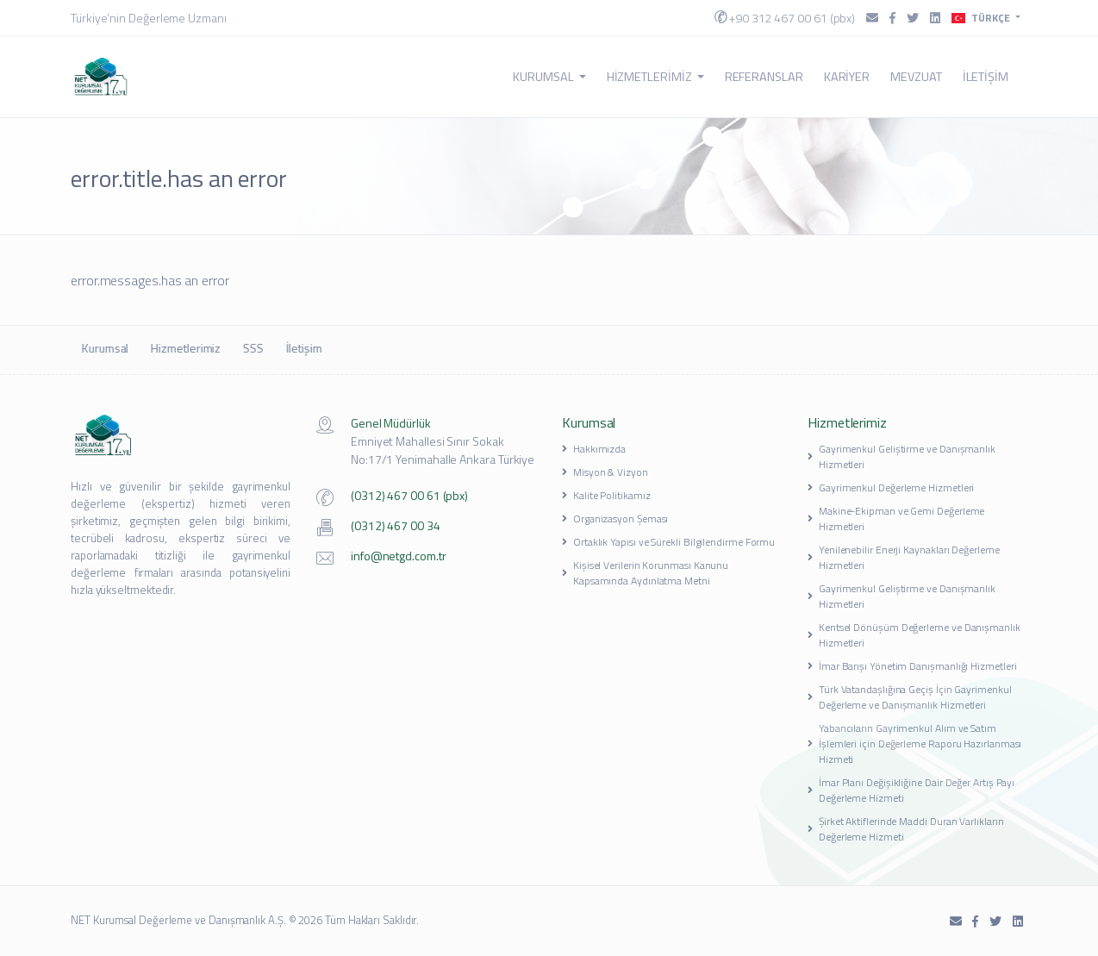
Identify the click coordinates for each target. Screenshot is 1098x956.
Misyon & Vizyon (605, 472)
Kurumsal (549, 76)
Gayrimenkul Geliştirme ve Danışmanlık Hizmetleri (901, 456)
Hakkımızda (594, 449)
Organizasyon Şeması (615, 518)
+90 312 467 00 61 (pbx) (784, 18)
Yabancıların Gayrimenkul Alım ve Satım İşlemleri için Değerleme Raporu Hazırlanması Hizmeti (914, 743)
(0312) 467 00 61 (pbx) (409, 495)
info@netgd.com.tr (398, 556)
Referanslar (764, 76)
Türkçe (982, 17)
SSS (251, 348)
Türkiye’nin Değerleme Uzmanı (149, 18)
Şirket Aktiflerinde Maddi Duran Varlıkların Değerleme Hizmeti (905, 829)
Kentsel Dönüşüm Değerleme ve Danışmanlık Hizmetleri (914, 635)
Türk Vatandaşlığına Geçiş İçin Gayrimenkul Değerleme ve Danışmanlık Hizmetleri (910, 697)
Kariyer (847, 76)
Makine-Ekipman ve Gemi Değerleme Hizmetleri (896, 518)
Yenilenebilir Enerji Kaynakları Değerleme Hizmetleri (904, 557)
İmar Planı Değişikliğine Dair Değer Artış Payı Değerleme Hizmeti (911, 790)
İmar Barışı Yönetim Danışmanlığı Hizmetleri (912, 666)
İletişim (985, 76)
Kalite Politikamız (606, 495)
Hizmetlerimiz (655, 76)
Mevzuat (915, 76)
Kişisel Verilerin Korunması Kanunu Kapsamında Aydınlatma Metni (645, 573)
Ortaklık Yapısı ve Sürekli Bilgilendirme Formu (668, 542)
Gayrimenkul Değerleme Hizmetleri (891, 487)
